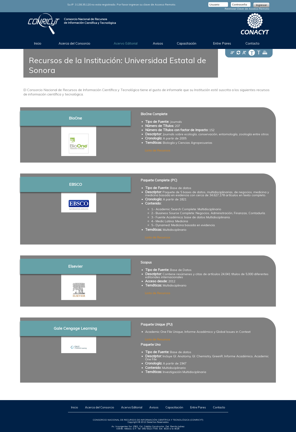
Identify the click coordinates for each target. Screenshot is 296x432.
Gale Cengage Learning (75, 328)
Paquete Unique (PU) (157, 324)
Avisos (153, 407)
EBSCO (75, 184)
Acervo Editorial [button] (126, 43)
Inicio (37, 43)
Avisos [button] (158, 43)
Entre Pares (222, 43)
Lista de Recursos (157, 150)
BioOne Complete (154, 114)
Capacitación (174, 407)
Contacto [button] (252, 43)
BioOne (75, 118)
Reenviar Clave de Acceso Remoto (247, 8)
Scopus (146, 262)
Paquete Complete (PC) (159, 180)
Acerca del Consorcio (99, 407)
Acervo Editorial (131, 407)
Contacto (219, 407)
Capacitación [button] (186, 43)
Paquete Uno (151, 344)
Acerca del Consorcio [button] (74, 43)
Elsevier (75, 266)
